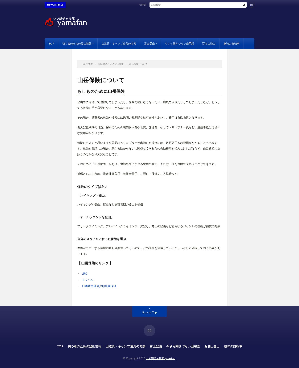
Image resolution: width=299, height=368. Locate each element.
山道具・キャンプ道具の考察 (118, 43)
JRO (84, 273)
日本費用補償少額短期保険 (99, 286)
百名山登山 (208, 43)
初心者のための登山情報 (77, 43)
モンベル (87, 279)
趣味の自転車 (231, 43)
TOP (51, 43)
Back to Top (149, 312)
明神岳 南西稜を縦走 (152, 4)
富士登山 (149, 43)
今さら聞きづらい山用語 (179, 43)
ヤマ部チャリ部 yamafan (160, 358)
